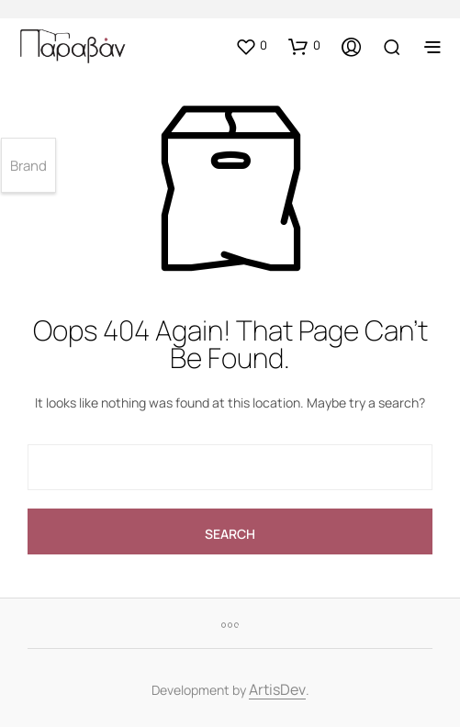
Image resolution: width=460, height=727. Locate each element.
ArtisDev (277, 690)
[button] (251, 46)
